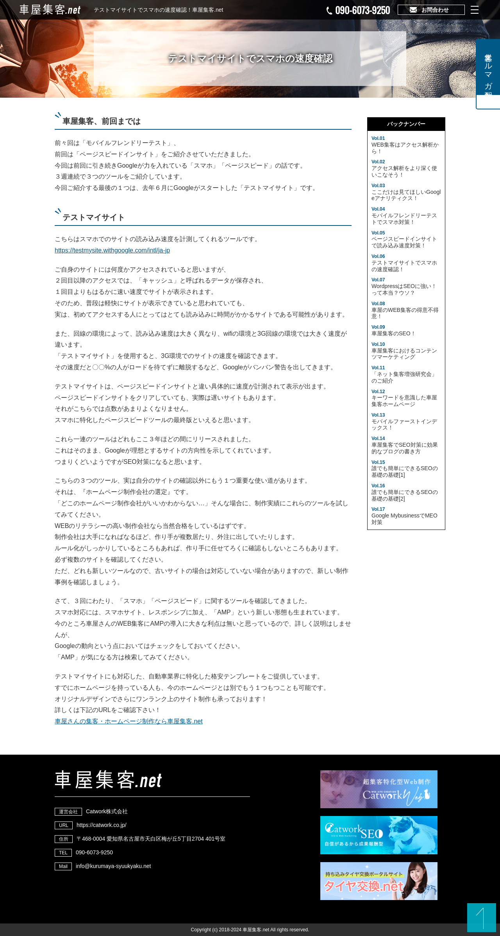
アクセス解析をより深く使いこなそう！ (404, 168)
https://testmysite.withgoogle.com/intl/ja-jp (112, 250)
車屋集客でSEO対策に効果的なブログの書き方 (404, 445)
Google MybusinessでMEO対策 (404, 515)
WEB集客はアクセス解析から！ (405, 145)
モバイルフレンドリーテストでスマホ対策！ (404, 215)
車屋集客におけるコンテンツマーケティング (404, 351)
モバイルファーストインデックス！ (404, 421)
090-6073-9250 (362, 10)
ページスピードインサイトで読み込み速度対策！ (404, 239)
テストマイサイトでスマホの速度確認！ (404, 263)
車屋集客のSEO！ (393, 330)
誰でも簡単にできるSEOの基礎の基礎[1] (404, 469)
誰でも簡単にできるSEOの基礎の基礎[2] (404, 492)
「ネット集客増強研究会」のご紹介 (404, 374)
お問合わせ (435, 10)
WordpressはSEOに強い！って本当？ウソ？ (404, 286)
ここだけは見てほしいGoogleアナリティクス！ (406, 192)
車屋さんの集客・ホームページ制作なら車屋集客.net (129, 721)
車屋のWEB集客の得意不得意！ (405, 310)
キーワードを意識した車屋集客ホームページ (404, 398)
